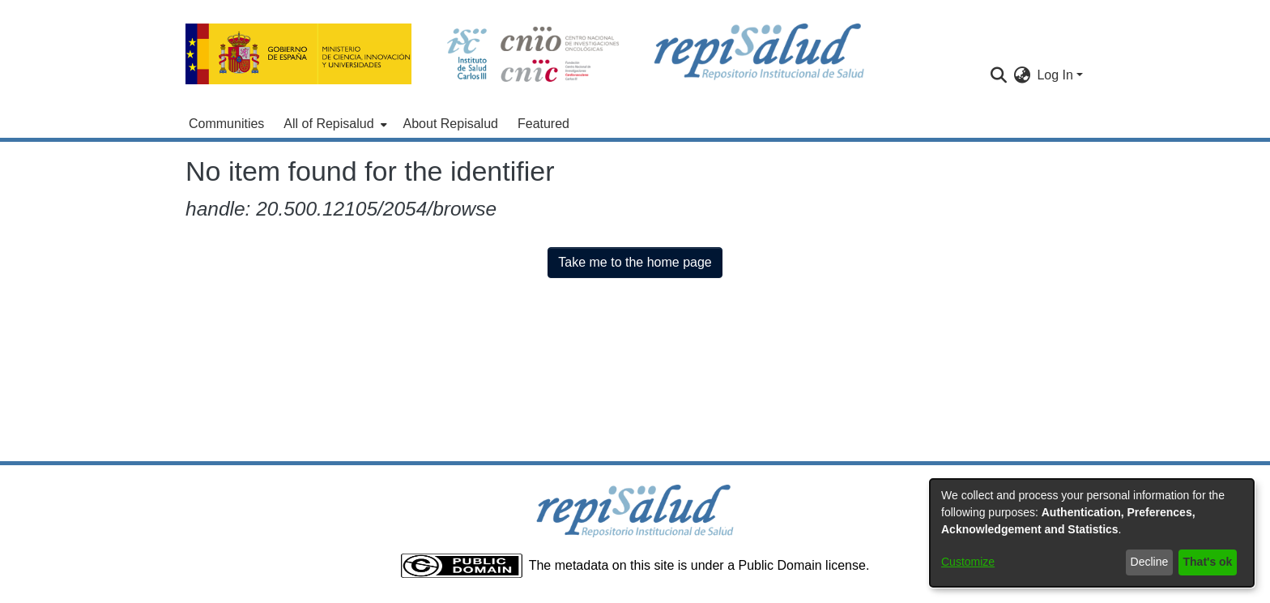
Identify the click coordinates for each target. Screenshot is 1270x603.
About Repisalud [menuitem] (450, 123)
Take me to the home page (634, 262)
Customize (968, 561)
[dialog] (1092, 533)
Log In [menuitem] (1054, 75)
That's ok (1208, 561)
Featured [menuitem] (543, 123)
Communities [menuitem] (226, 123)
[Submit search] (998, 75)
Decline (1150, 561)
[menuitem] (333, 124)
